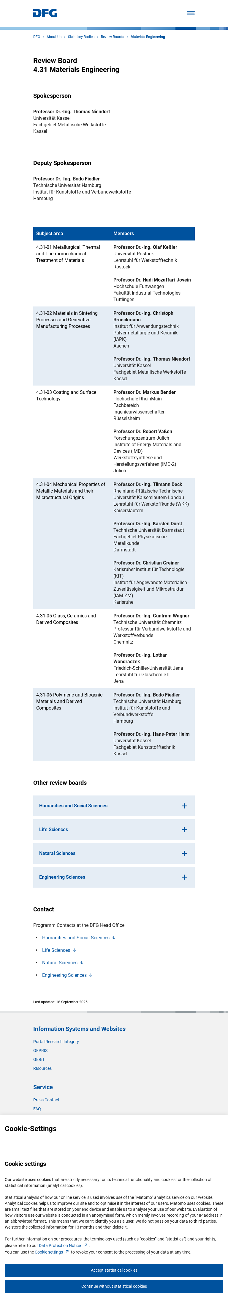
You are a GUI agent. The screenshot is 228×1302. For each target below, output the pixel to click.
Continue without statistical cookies (114, 1286)
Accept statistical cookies (114, 1270)
